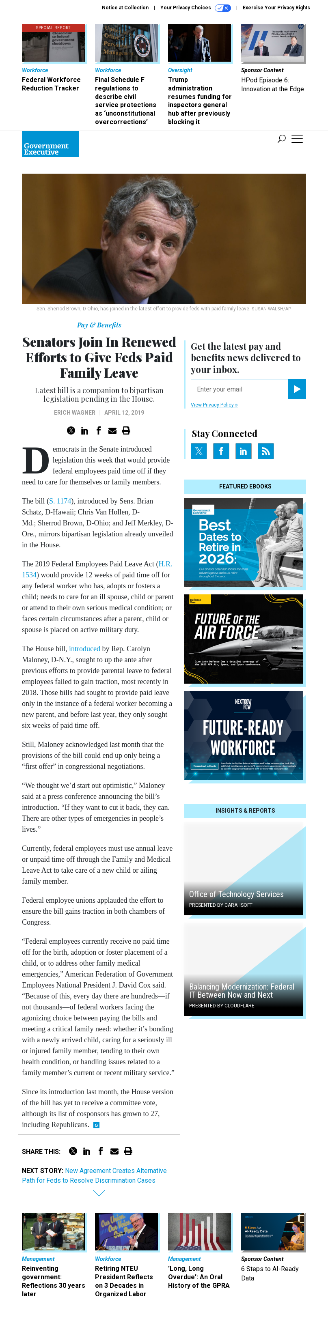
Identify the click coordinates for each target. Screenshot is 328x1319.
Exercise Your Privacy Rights (276, 8)
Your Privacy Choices (195, 8)
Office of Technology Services (236, 894)
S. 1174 (60, 501)
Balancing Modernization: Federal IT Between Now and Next (241, 991)
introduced (84, 649)
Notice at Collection (125, 8)
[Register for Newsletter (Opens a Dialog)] (297, 389)
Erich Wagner (74, 412)
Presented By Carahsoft (220, 905)
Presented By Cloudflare (222, 1006)
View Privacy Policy (214, 405)
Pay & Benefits (99, 325)
